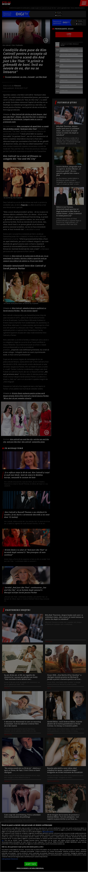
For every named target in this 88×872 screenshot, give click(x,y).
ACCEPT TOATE (31, 864)
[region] (44, 847)
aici (3, 840)
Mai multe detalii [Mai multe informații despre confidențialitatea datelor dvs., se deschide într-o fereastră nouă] (47, 831)
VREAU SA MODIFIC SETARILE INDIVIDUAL (30, 868)
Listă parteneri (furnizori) (10, 859)
